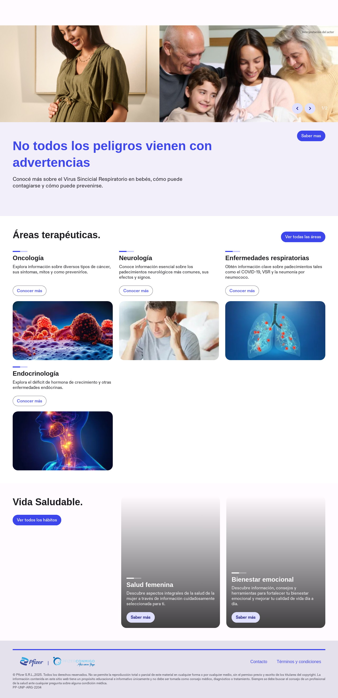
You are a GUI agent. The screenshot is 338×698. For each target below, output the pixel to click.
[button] (297, 108)
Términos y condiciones (299, 661)
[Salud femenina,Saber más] (140, 617)
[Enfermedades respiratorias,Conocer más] (242, 291)
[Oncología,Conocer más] (29, 291)
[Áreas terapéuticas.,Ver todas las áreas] (303, 237)
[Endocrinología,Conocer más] (29, 401)
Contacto (258, 661)
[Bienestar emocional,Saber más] (246, 617)
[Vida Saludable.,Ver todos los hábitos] (37, 520)
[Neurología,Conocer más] (136, 291)
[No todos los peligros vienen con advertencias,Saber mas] (311, 136)
